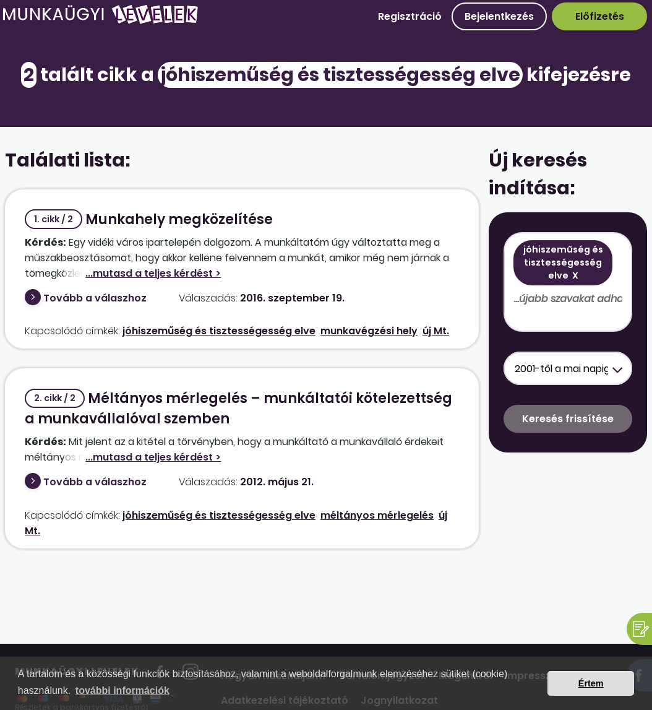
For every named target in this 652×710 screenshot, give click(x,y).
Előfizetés (599, 16)
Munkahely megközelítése (149, 219)
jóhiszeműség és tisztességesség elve (218, 331)
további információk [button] (122, 690)
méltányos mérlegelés (377, 515)
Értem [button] (591, 683)
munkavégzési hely (369, 331)
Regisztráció (410, 16)
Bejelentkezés (499, 16)
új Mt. (436, 331)
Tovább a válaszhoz (95, 298)
